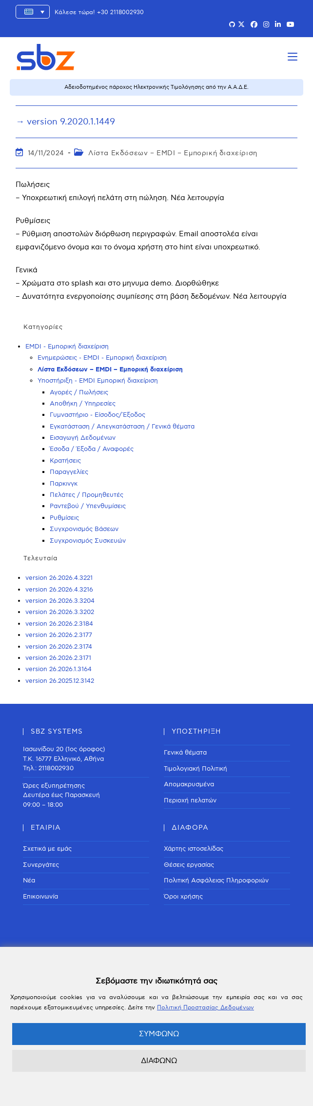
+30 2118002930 (120, 12)
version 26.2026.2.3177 (58, 635)
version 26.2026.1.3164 (58, 669)
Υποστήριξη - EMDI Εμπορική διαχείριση (98, 381)
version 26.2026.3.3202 (59, 612)
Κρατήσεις (65, 461)
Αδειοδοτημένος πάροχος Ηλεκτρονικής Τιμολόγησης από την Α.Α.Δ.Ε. (156, 87)
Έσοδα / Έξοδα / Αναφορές (92, 449)
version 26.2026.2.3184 (59, 624)
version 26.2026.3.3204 (60, 601)
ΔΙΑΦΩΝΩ (159, 1060)
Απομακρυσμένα (189, 784)
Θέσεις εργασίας (189, 865)
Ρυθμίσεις (64, 518)
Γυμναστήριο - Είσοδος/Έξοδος (97, 415)
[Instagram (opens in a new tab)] (266, 25)
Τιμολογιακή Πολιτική (195, 769)
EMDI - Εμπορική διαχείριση (67, 346)
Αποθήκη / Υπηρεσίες (83, 404)
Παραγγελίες (69, 472)
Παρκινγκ (64, 484)
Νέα (29, 880)
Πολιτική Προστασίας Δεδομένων (205, 1007)
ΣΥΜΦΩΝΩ (159, 1033)
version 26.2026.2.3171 (58, 658)
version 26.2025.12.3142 (59, 681)
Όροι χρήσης (183, 897)
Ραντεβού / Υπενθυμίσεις (88, 506)
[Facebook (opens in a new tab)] (254, 25)
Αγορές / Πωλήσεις (79, 392)
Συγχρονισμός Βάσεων (84, 529)
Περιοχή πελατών (190, 800)
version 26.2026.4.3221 (59, 578)
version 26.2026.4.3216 (59, 590)
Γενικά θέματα (185, 753)
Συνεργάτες (41, 865)
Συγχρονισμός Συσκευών (88, 541)
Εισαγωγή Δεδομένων (83, 438)
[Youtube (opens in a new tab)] (290, 25)
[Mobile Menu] (292, 56)
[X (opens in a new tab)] (241, 25)
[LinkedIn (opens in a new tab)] (278, 25)
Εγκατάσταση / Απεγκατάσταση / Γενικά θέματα (122, 426)
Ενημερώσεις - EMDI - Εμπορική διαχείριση (102, 358)
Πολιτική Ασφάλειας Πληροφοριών (216, 880)
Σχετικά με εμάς (47, 849)
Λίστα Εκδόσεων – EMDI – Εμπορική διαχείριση (172, 153)
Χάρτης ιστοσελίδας (193, 849)
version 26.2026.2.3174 (58, 647)
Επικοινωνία (40, 897)
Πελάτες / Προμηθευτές (86, 495)
